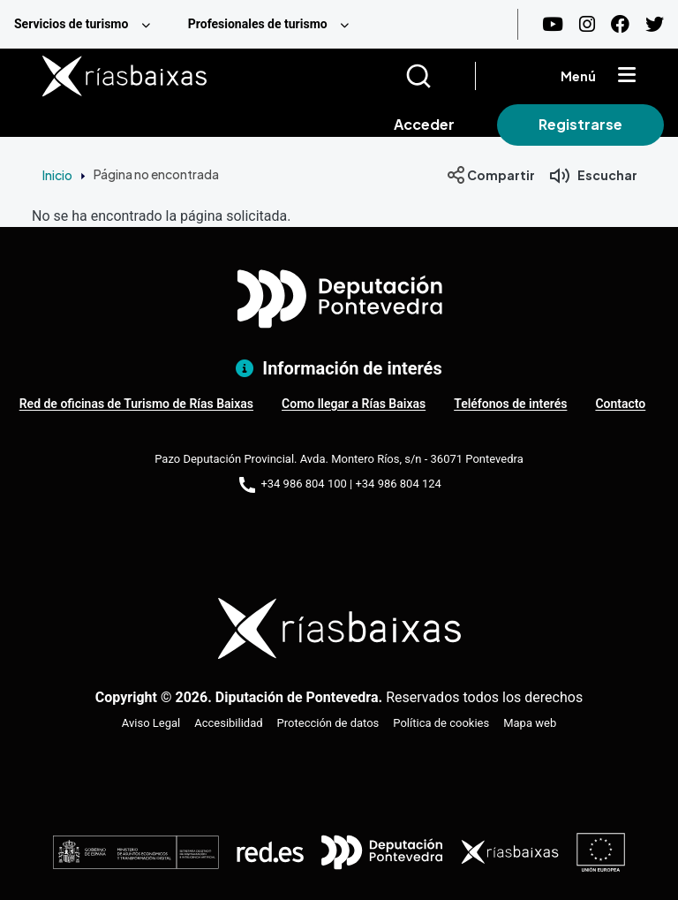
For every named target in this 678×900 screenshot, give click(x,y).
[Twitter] (654, 24)
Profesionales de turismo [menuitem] (258, 24)
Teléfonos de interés (510, 404)
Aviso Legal (151, 723)
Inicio (57, 175)
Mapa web (529, 723)
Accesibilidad (228, 723)
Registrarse (580, 124)
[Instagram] (587, 24)
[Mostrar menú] (627, 75)
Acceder (424, 124)
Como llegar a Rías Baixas (354, 404)
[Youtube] (552, 24)
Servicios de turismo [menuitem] (71, 24)
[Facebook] (620, 24)
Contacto (620, 404)
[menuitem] (87, 24)
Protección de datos (328, 723)
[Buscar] (440, 76)
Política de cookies (441, 723)
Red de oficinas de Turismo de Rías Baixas (136, 404)
